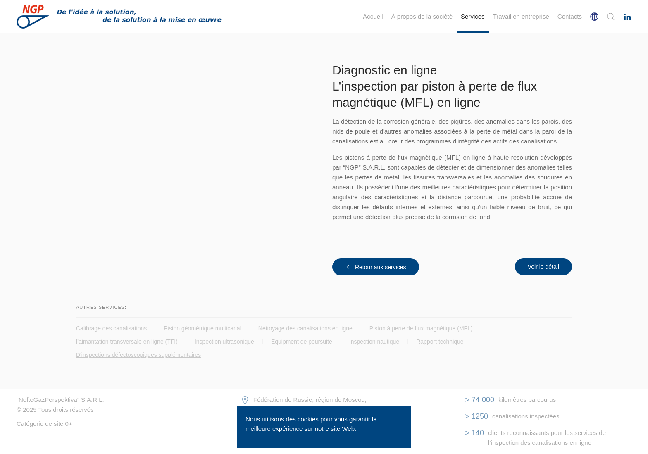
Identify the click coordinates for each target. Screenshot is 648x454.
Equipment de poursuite (301, 341)
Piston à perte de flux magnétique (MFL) (421, 328)
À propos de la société (422, 16)
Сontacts (569, 16)
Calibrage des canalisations (111, 328)
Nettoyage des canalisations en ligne (305, 328)
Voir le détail (543, 266)
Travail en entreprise (521, 16)
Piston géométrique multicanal (202, 328)
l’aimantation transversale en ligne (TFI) (127, 341)
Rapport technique (439, 341)
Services (473, 16)
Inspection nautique (374, 341)
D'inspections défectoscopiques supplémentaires (138, 354)
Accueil (373, 16)
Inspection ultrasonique (224, 341)
